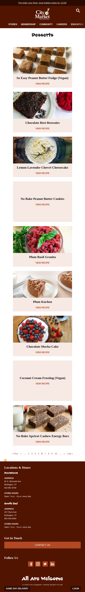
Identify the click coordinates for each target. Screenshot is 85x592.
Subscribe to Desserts (5, 460)
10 (56, 454)
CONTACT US (42, 545)
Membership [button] (28, 24)
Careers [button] (62, 24)
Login (75, 588)
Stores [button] (12, 24)
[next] (81, 24)
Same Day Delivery (17, 588)
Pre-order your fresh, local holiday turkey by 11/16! (42, 3)
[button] (78, 10)
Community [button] (46, 24)
